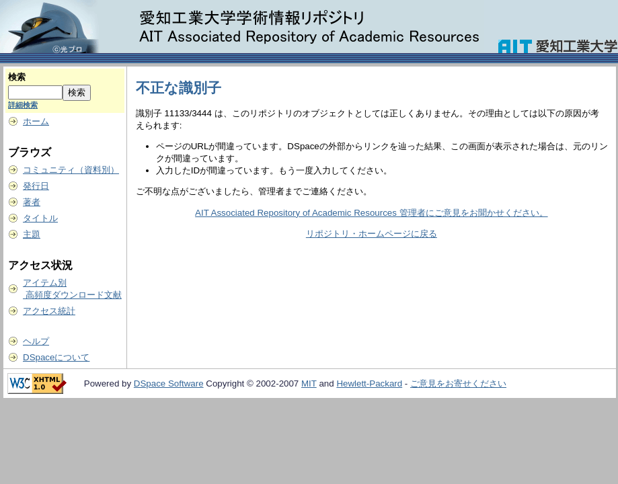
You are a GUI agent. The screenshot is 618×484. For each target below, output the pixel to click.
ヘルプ (36, 341)
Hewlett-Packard (369, 383)
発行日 (36, 186)
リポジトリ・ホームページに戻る (371, 234)
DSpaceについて (56, 357)
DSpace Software (169, 383)
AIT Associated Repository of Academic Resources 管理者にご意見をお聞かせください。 (371, 213)
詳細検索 (23, 105)
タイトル (40, 218)
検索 (17, 77)
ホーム (36, 121)
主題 (31, 234)
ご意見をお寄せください (458, 383)
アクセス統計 (49, 311)
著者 (31, 202)
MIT (309, 383)
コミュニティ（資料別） (71, 170)
